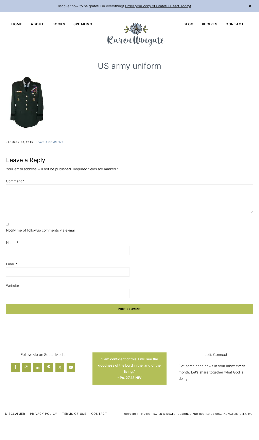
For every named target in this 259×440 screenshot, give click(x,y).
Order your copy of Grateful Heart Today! (158, 6)
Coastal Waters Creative (234, 413)
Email (11, 264)
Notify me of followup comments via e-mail (40, 230)
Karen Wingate (164, 413)
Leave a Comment (50, 142)
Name (12, 243)
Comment (15, 181)
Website (12, 286)
